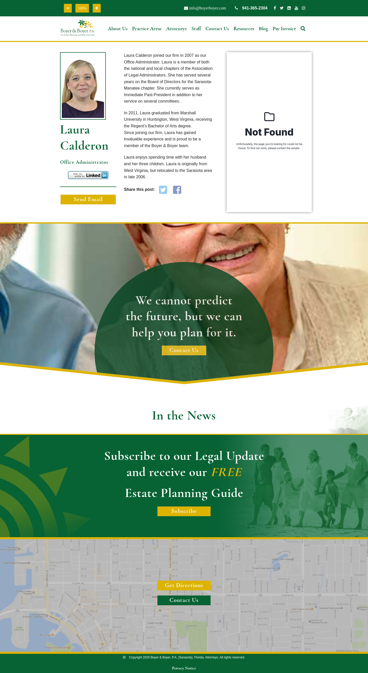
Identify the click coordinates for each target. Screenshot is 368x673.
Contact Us (217, 28)
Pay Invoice (284, 28)
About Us (118, 28)
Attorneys (176, 28)
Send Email (88, 199)
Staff (196, 28)
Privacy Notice (184, 668)
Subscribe (184, 511)
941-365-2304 (251, 8)
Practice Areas (147, 28)
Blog (263, 28)
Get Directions (184, 585)
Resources (244, 28)
